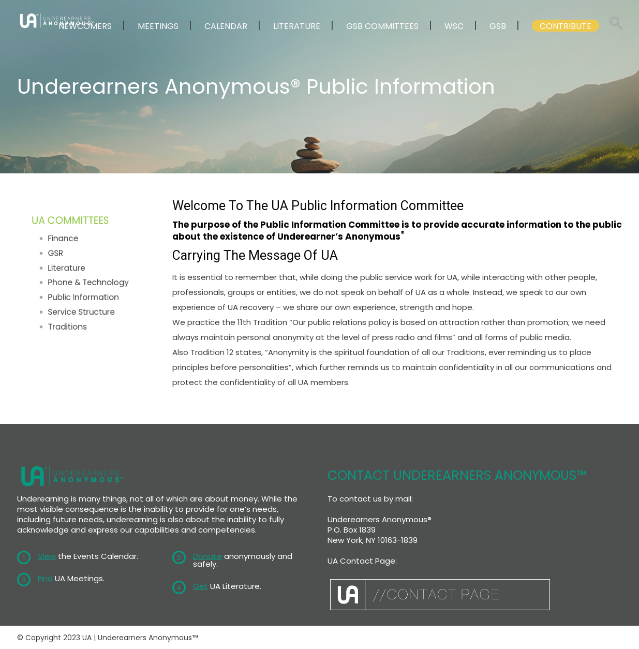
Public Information (83, 292)
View (47, 556)
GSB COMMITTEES (382, 26)
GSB (497, 26)
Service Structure (82, 304)
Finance (67, 245)
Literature (70, 268)
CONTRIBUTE (565, 26)
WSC (454, 26)
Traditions (70, 316)
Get (200, 586)
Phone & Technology (87, 280)
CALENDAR (225, 26)
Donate (207, 556)
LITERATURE (296, 26)
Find (45, 578)
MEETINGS (158, 26)
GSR (61, 257)
